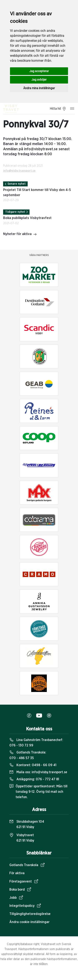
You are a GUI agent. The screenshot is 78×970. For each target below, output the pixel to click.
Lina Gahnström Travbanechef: (36, 742)
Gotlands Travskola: (27, 755)
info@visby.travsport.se (19, 170)
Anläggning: (34, 779)
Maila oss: (38, 772)
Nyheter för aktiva (20, 234)
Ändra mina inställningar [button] (39, 88)
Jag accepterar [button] (39, 71)
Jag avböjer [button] (39, 79)
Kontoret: (32, 765)
